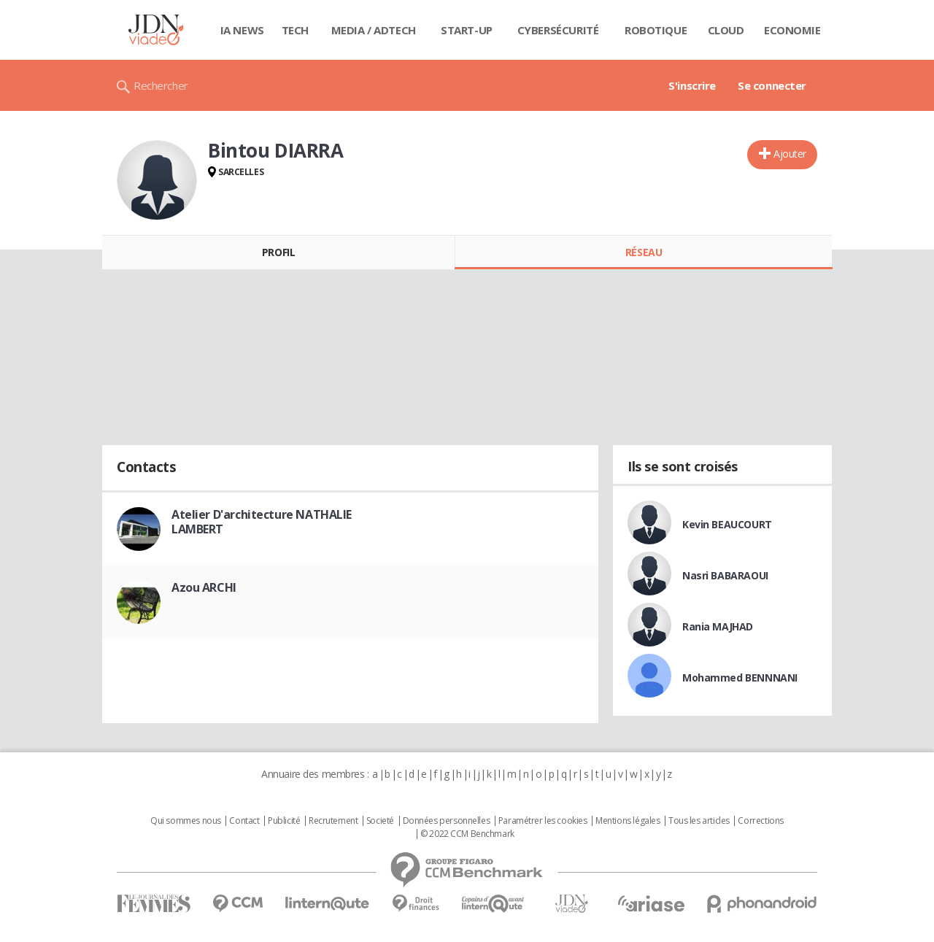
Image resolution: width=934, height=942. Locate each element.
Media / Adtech (373, 30)
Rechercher (161, 85)
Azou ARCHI (203, 587)
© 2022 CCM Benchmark (467, 834)
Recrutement (333, 821)
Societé (380, 821)
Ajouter (789, 154)
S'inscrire (692, 85)
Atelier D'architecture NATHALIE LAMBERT (261, 521)
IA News (242, 30)
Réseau (643, 252)
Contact (244, 821)
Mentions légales (627, 821)
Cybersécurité (558, 30)
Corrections (760, 821)
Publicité (284, 821)
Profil (278, 252)
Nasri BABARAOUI (725, 575)
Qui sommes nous (185, 821)
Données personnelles (446, 821)
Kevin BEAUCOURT (727, 524)
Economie (792, 30)
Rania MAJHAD (717, 626)
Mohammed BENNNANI (740, 677)
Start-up (467, 30)
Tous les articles (699, 821)
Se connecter (772, 85)
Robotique (656, 30)
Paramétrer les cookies (542, 821)
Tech (295, 30)
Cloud (726, 30)
